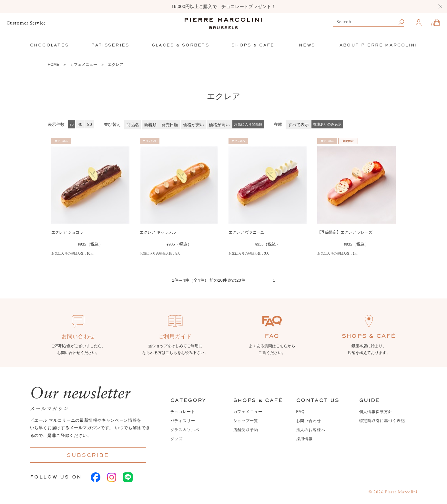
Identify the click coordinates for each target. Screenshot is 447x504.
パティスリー (183, 420)
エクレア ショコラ (67, 232)
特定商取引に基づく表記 (382, 420)
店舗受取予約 (246, 430)
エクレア (115, 64)
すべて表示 (298, 124)
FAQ (300, 411)
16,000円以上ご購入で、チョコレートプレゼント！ (223, 6)
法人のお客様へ (311, 430)
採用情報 (304, 439)
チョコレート (183, 411)
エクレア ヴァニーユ (246, 232)
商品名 (133, 124)
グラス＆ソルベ (185, 430)
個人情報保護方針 (376, 411)
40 (80, 124)
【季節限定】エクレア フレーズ (344, 232)
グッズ (176, 439)
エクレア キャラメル (158, 232)
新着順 (150, 124)
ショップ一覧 (246, 420)
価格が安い (193, 124)
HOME (53, 64)
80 (89, 124)
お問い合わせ (308, 420)
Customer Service (26, 23)
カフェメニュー (83, 64)
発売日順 (169, 124)
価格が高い (219, 124)
